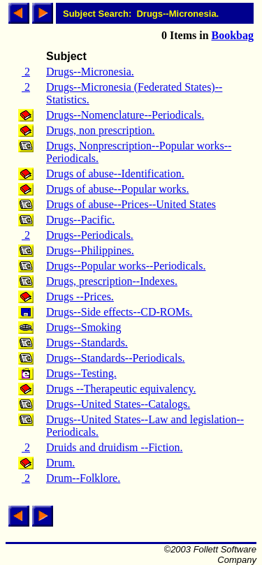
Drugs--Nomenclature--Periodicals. (125, 115)
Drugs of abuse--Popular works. (117, 189)
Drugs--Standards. (87, 342)
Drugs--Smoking (84, 327)
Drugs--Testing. (81, 373)
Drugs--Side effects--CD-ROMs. (119, 312)
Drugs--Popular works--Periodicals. (125, 266)
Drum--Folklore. (83, 478)
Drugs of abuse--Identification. (115, 173)
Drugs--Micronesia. (90, 72)
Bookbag (233, 35)
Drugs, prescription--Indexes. (111, 281)
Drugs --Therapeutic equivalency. (121, 389)
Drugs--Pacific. (80, 220)
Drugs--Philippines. (90, 250)
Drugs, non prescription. (100, 130)
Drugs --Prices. (80, 296)
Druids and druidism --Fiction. (114, 447)
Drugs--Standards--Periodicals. (115, 358)
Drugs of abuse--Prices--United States (131, 204)
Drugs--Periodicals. (89, 235)
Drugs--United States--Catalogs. (118, 404)
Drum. (60, 463)
